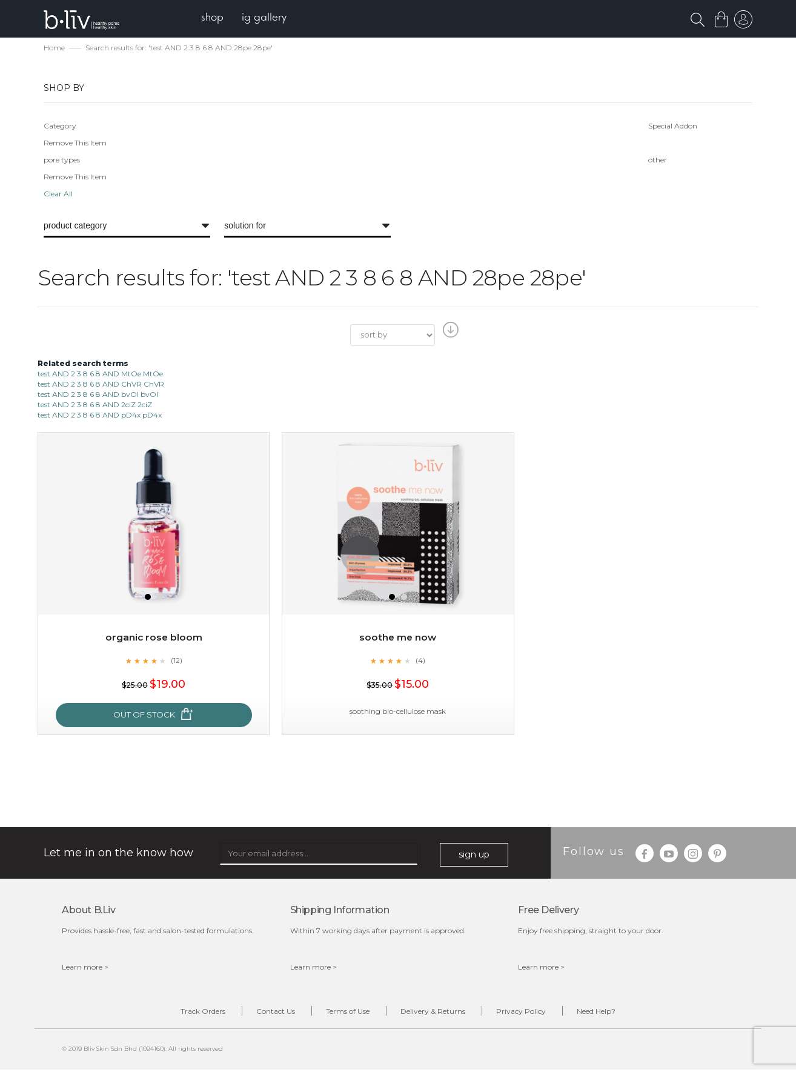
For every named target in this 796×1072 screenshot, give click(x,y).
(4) (420, 661)
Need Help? (614, 1012)
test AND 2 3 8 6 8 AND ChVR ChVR (101, 385)
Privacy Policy (532, 1012)
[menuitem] (215, 18)
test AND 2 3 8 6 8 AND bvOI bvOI (98, 395)
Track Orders (184, 1012)
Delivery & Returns (436, 1012)
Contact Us (264, 1012)
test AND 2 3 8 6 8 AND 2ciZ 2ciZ (95, 405)
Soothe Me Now (398, 638)
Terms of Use (344, 1012)
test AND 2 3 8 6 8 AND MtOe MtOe (100, 374)
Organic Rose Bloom (154, 638)
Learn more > (85, 968)
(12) (176, 661)
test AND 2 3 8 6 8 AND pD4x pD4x (100, 416)
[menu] (247, 18)
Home (54, 48)
